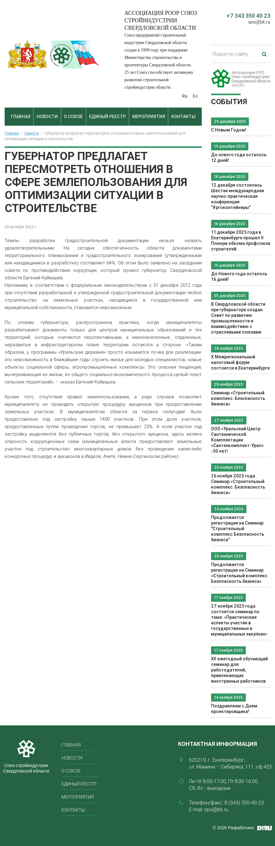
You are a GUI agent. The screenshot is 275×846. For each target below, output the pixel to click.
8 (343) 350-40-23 (244, 802)
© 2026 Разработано (233, 827)
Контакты (183, 116)
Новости (47, 116)
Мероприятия (148, 116)
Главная (20, 116)
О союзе (73, 116)
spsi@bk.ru (259, 22)
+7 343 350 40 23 (248, 15)
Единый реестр (107, 116)
